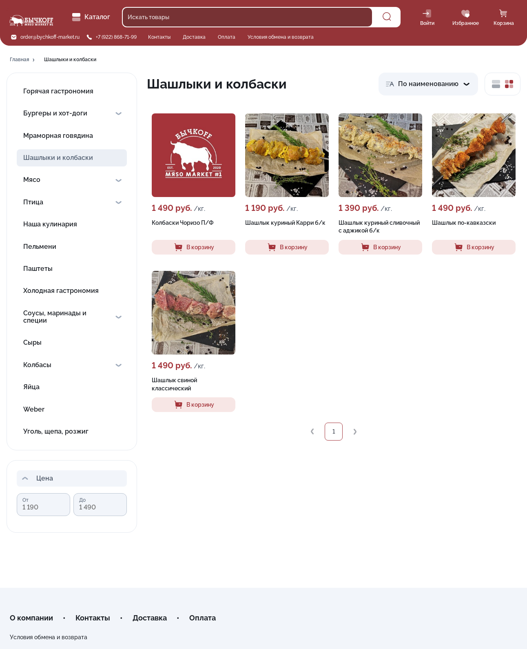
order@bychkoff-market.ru (50, 37)
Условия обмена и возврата (281, 37)
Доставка (194, 37)
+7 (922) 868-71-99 (116, 37)
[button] (23, 59)
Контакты (159, 37)
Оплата (226, 37)
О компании (31, 618)
